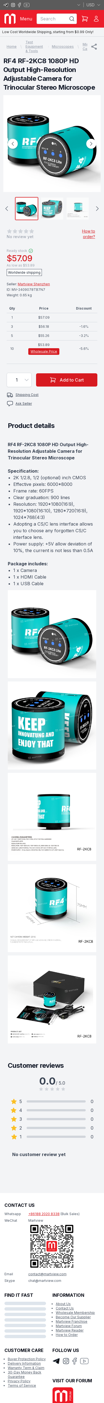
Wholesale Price (44, 351)
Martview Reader (69, 1330)
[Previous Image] (13, 144)
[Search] (72, 19)
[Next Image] (91, 144)
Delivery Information (24, 1363)
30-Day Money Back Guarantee (24, 1374)
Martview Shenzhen (34, 284)
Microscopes (63, 46)
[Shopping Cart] (84, 18)
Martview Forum (69, 1326)
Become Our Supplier (73, 1317)
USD (94, 4)
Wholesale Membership (75, 1313)
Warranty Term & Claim (26, 1368)
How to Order (67, 1335)
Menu (26, 19)
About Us (63, 1304)
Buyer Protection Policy (27, 1359)
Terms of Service (22, 1385)
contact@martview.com (47, 1274)
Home (12, 46)
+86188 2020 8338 (44, 1214)
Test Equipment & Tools (34, 46)
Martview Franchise (71, 1321)
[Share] (94, 46)
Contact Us (65, 1308)
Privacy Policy (19, 1381)
